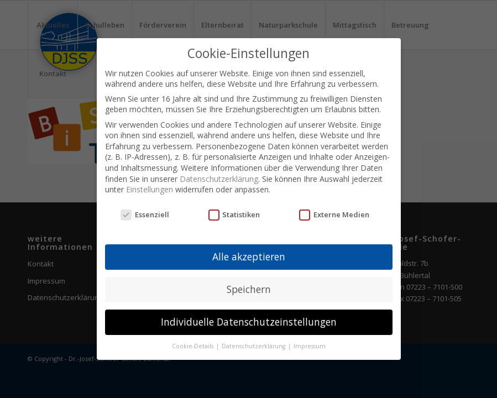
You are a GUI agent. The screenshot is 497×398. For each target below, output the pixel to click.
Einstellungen (149, 189)
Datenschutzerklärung (219, 179)
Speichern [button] (249, 289)
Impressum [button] (310, 346)
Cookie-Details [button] (193, 346)
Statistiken (234, 214)
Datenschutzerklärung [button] (254, 346)
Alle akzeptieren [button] (248, 256)
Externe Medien (334, 214)
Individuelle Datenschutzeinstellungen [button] (249, 321)
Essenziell (145, 214)
